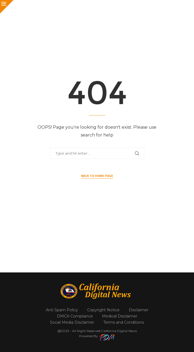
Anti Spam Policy (62, 309)
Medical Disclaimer (119, 316)
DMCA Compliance (75, 316)
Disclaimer (138, 309)
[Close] (6, 6)
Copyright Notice (103, 309)
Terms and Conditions (123, 322)
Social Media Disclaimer (72, 322)
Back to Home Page (97, 175)
